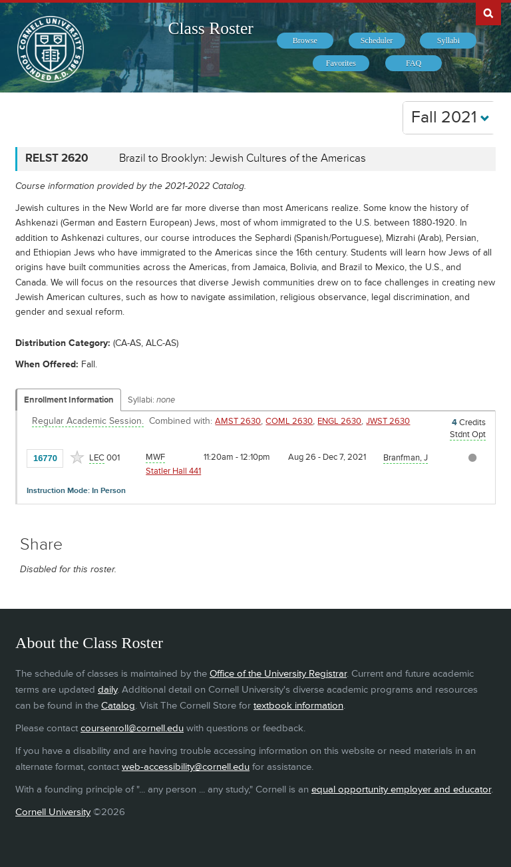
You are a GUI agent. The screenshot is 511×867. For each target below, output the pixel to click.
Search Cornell (488, 12)
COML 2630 (289, 421)
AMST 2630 (238, 421)
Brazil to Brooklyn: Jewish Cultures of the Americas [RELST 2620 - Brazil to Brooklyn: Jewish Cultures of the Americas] (242, 158)
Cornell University (52, 812)
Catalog (118, 705)
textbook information (298, 705)
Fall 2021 (450, 117)
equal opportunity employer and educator (401, 789)
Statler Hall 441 (173, 471)
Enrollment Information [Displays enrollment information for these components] (69, 400)
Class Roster (211, 28)
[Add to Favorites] (77, 457)
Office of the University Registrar (278, 673)
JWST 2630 (388, 421)
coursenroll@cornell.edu (132, 728)
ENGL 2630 (339, 421)
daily (107, 689)
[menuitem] (305, 41)
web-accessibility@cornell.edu (186, 767)
